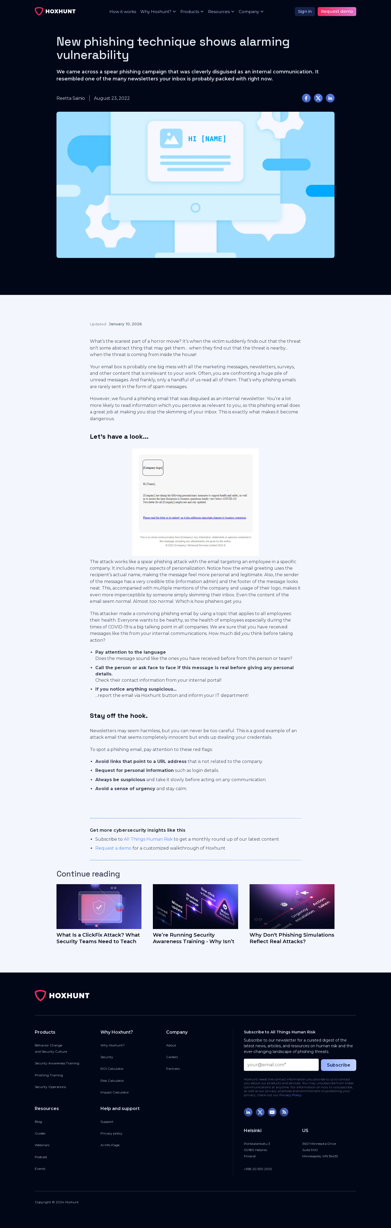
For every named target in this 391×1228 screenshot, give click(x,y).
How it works (122, 11)
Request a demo (113, 848)
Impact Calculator (114, 1092)
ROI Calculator (112, 1069)
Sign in (305, 11)
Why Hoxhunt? (112, 1045)
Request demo (337, 11)
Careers (172, 1057)
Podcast (41, 1157)
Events (40, 1169)
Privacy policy (111, 1133)
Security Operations (50, 1087)
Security (106, 1057)
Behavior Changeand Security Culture (51, 1048)
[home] (55, 11)
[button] (156, 11)
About (171, 1045)
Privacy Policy (290, 1095)
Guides (40, 1133)
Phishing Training (49, 1075)
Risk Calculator (112, 1081)
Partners (173, 1069)
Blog (38, 1122)
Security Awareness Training (57, 1063)
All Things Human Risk (148, 839)
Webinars (42, 1145)
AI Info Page (109, 1145)
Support (106, 1122)
